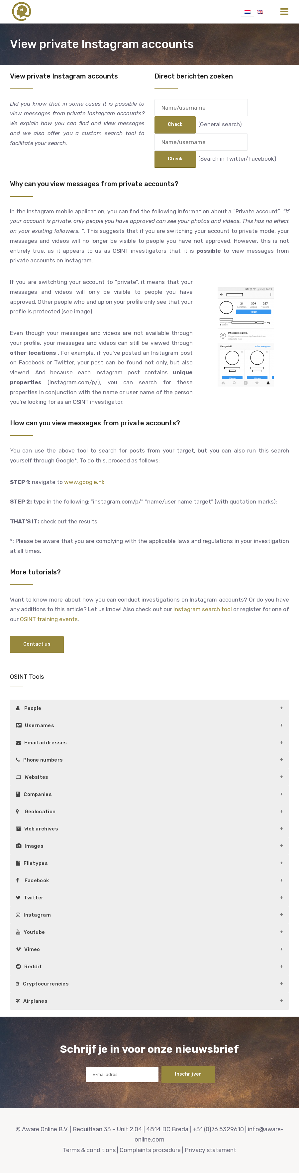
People (28, 708)
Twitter (30, 898)
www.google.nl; (84, 482)
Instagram (33, 915)
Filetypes (32, 863)
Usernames (35, 725)
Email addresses (41, 743)
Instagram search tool (202, 609)
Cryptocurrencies (42, 984)
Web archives (37, 829)
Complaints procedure (150, 1150)
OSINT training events (49, 619)
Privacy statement (210, 1150)
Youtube (30, 932)
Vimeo (28, 949)
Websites (32, 777)
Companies (34, 794)
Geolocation (35, 812)
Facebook (32, 880)
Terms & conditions (89, 1150)
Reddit (29, 967)
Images (30, 846)
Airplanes (32, 1001)
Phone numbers (39, 760)
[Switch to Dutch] (247, 11)
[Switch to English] (260, 11)
